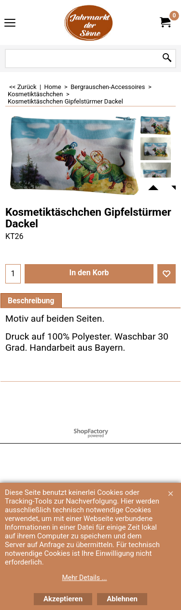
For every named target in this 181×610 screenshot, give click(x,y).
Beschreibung (31, 301)
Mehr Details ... (84, 577)
